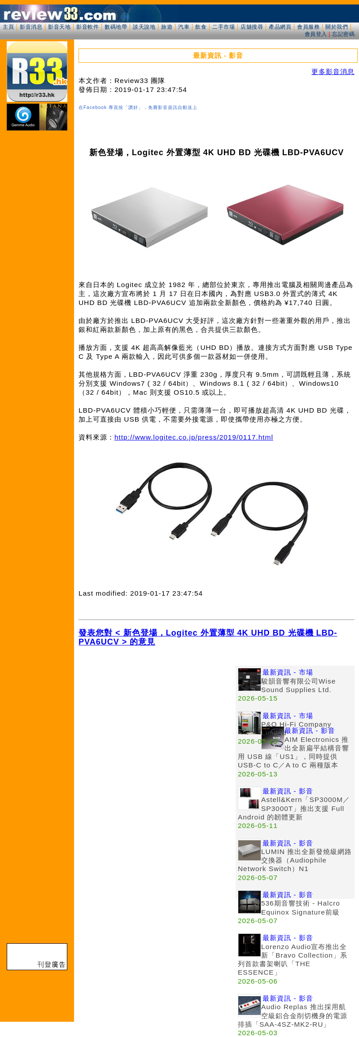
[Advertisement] (84, 750)
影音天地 (59, 27)
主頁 (8, 27)
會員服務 (308, 27)
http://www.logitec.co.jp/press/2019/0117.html (193, 437)
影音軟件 (87, 27)
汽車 (183, 27)
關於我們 (336, 27)
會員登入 (316, 34)
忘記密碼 (343, 34)
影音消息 (31, 27)
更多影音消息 (333, 71)
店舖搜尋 (252, 27)
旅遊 (166, 27)
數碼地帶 (116, 27)
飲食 (200, 27)
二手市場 (223, 27)
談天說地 (144, 27)
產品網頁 (280, 27)
